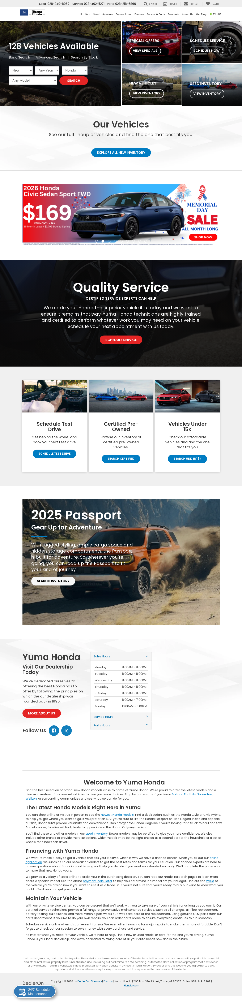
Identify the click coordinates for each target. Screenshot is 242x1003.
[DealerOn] (33, 983)
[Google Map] (189, 691)
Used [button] (96, 14)
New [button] (87, 14)
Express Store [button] (124, 14)
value (210, 881)
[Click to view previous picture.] (37, 215)
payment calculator (97, 881)
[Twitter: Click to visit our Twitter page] (66, 731)
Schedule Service (121, 339)
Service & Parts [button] (156, 14)
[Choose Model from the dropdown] (33, 80)
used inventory (97, 833)
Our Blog (201, 14)
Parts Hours (121, 726)
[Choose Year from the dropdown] (47, 70)
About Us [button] (187, 14)
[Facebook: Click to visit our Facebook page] (54, 731)
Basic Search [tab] (19, 57)
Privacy (108, 981)
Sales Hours (121, 656)
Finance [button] (139, 14)
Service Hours (121, 717)
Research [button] (173, 14)
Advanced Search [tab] (50, 57)
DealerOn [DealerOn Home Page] (83, 981)
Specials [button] (107, 14)
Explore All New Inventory (121, 152)
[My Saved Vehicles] (212, 4)
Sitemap (96, 981)
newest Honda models (117, 815)
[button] (96, 241)
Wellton (31, 798)
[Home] (81, 14)
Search (73, 80)
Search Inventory (53, 581)
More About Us (41, 713)
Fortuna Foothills (184, 794)
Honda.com (131, 985)
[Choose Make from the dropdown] (75, 70)
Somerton (204, 794)
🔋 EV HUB (215, 14)
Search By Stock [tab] (84, 57)
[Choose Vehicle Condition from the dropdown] (21, 70)
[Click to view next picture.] (205, 215)
